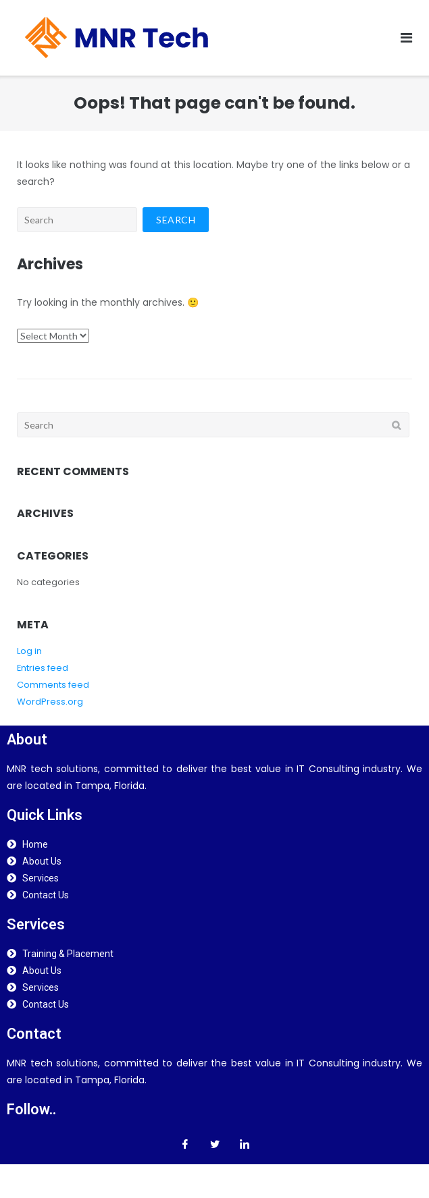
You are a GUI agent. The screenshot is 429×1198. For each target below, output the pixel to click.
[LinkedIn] (244, 1144)
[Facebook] (185, 1144)
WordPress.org (50, 701)
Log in (29, 651)
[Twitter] (215, 1144)
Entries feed (42, 667)
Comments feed (53, 684)
